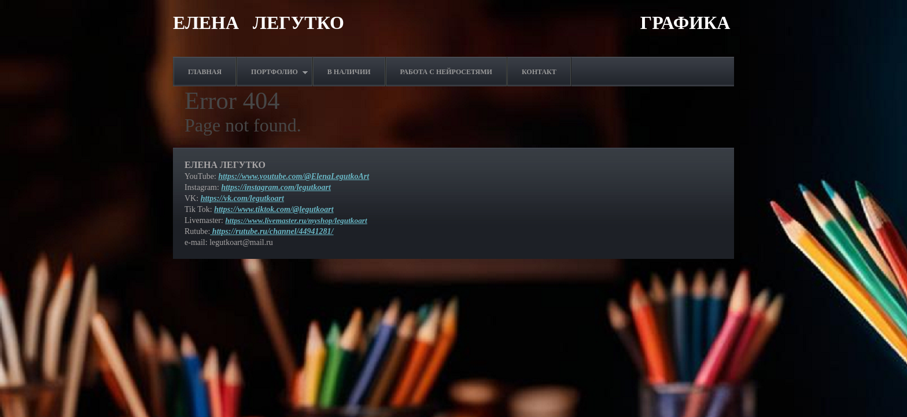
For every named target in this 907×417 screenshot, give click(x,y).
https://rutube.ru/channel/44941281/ (271, 231)
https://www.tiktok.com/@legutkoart (273, 209)
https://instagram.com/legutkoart (275, 187)
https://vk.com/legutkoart (242, 198)
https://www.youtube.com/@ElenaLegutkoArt (293, 176)
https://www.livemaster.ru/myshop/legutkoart (296, 220)
